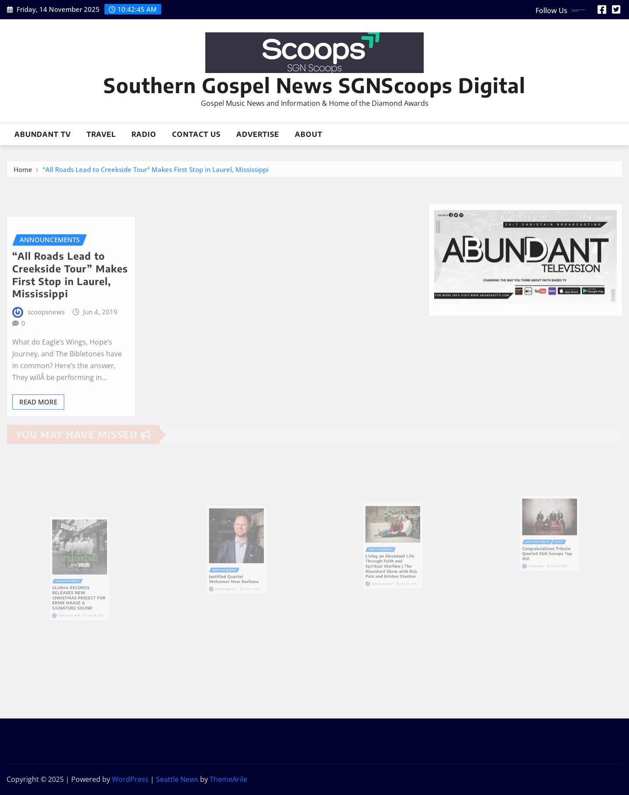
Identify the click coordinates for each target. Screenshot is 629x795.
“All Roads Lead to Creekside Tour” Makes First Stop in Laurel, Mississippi (156, 171)
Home (23, 171)
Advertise (257, 134)
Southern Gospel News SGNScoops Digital (314, 85)
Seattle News (177, 779)
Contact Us (196, 134)
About (308, 134)
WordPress (130, 779)
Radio (143, 134)
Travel (101, 134)
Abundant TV (42, 134)
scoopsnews (46, 340)
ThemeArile (228, 779)
